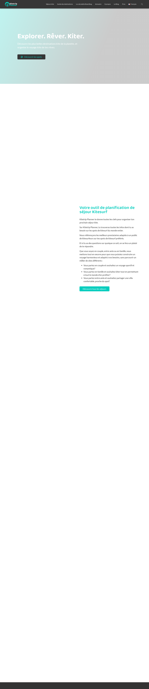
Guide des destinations (65, 4)
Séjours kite (50, 4)
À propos (108, 4)
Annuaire (98, 4)
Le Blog (116, 4)
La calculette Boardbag (84, 4)
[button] (142, 4)
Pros (123, 4)
